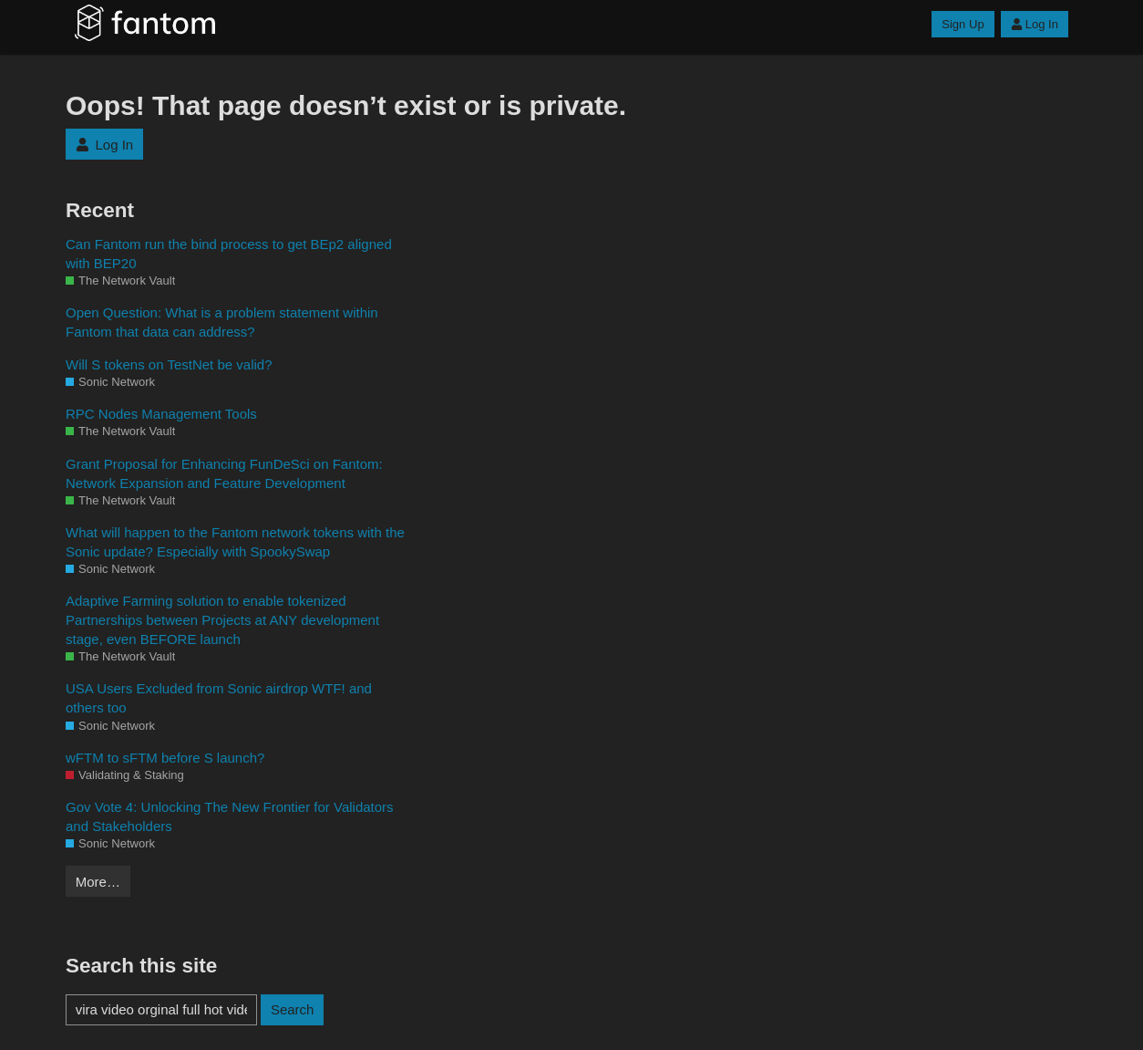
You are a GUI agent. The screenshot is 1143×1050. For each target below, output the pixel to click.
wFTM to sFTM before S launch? (165, 757)
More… (98, 881)
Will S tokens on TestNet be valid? (169, 364)
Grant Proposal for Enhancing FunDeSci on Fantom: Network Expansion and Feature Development (224, 473)
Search (292, 1009)
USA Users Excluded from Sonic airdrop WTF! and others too (219, 698)
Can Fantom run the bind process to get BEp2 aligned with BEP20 (229, 253)
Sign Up (962, 24)
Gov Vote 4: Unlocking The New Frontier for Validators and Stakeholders (230, 816)
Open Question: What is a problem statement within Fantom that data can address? (222, 322)
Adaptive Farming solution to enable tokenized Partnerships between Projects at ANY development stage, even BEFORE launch (222, 620)
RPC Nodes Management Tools (161, 413)
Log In (1034, 24)
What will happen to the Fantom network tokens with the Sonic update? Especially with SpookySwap (235, 542)
